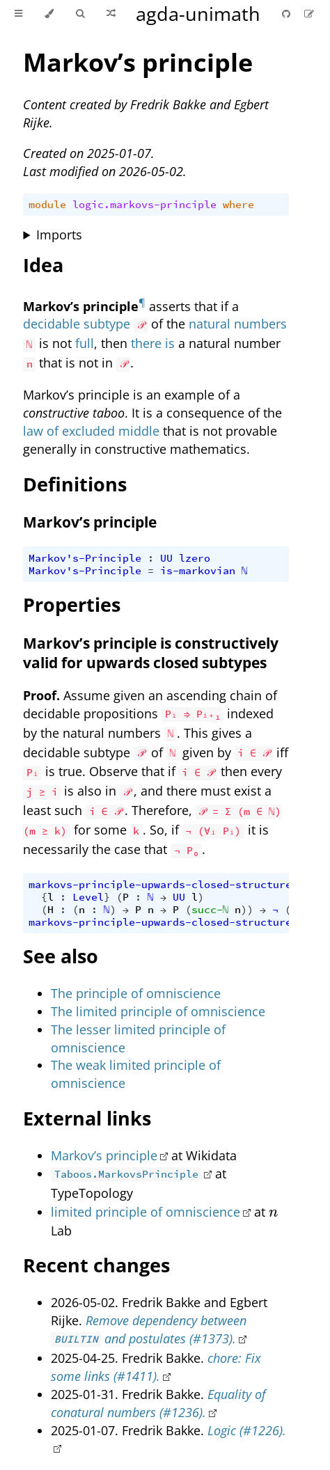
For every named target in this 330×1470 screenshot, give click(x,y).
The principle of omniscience (136, 993)
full (84, 343)
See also (60, 956)
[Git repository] (287, 13)
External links (87, 1118)
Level (88, 897)
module (47, 204)
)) (247, 909)
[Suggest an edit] (309, 13)
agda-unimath (198, 13)
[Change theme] (49, 14)
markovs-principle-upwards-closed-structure (160, 884)
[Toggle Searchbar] (80, 14)
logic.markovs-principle (144, 204)
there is (153, 343)
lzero (194, 558)
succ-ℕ (210, 909)
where (238, 204)
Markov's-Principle (85, 558)
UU (166, 558)
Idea (43, 265)
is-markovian (197, 570)
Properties (71, 604)
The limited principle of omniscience (158, 1011)
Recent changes (96, 1265)
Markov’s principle (138, 62)
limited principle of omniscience (145, 1211)
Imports (59, 234)
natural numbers (238, 323)
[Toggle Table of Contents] (18, 14)
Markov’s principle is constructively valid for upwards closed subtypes (150, 652)
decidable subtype (76, 323)
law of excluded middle (91, 430)
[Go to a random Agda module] (111, 14)
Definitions (75, 484)
